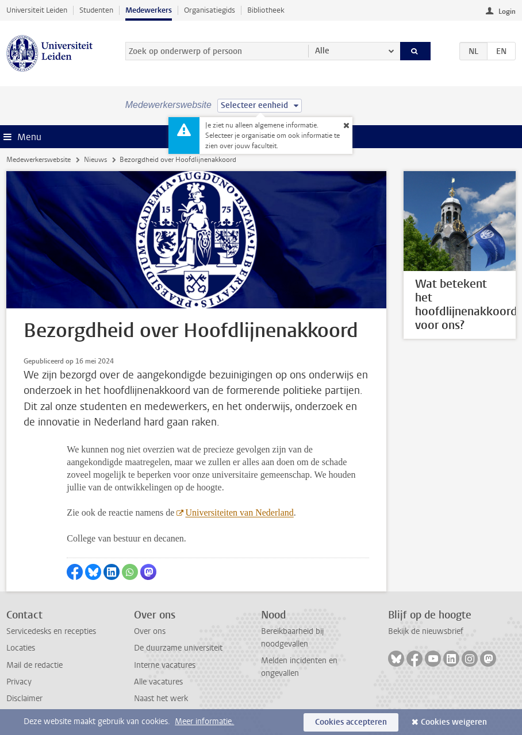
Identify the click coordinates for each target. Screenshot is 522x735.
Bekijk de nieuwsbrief (425, 631)
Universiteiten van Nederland (239, 512)
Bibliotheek (266, 10)
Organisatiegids (209, 10)
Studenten (96, 10)
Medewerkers (148, 10)
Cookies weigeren (454, 722)
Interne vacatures (164, 665)
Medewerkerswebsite (38, 159)
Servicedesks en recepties (51, 631)
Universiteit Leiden (36, 10)
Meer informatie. (204, 721)
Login (507, 11)
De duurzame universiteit (178, 648)
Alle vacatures (158, 681)
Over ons (150, 631)
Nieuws (95, 159)
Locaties (20, 648)
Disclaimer (24, 698)
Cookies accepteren (351, 722)
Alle (322, 50)
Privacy (19, 681)
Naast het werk (161, 698)
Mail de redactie (34, 665)
